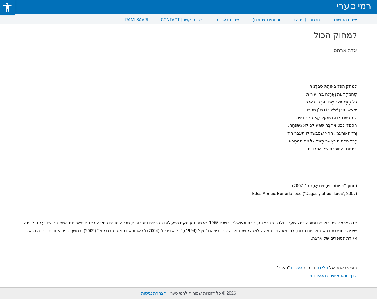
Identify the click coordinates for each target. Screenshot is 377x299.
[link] (7, 7)
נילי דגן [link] (322, 267)
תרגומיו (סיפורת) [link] (267, 19)
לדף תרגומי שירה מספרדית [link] (333, 275)
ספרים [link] (296, 267)
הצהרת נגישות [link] (154, 293)
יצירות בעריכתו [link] (227, 19)
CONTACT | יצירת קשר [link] (181, 19)
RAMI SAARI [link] (136, 19)
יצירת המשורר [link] (345, 19)
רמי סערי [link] (354, 6)
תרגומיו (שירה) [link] (307, 19)
